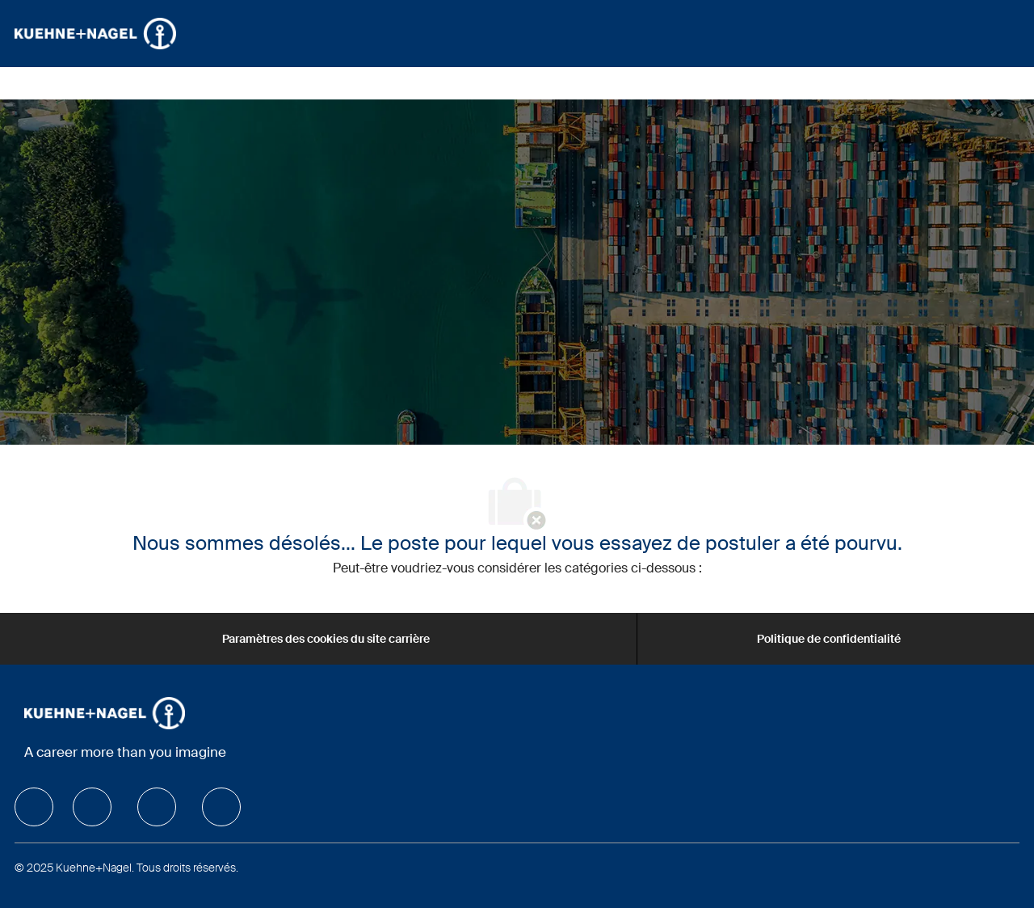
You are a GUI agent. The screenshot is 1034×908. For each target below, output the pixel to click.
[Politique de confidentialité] (829, 639)
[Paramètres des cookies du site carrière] (326, 639)
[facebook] (34, 807)
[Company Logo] (95, 33)
